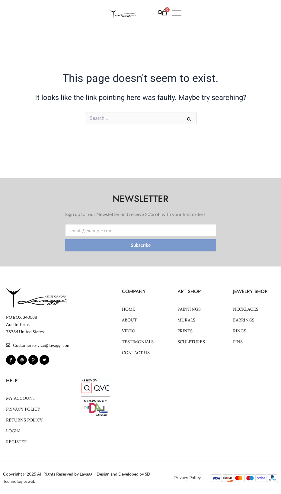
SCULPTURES (191, 341)
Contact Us (136, 352)
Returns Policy (24, 420)
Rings (239, 331)
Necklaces (245, 309)
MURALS (186, 320)
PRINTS (185, 331)
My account (20, 398)
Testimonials (138, 341)
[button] (268, 16)
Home (128, 309)
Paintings (189, 309)
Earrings (243, 320)
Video (128, 331)
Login (13, 431)
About (129, 320)
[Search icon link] (226, 16)
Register (16, 441)
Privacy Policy (23, 409)
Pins (238, 341)
